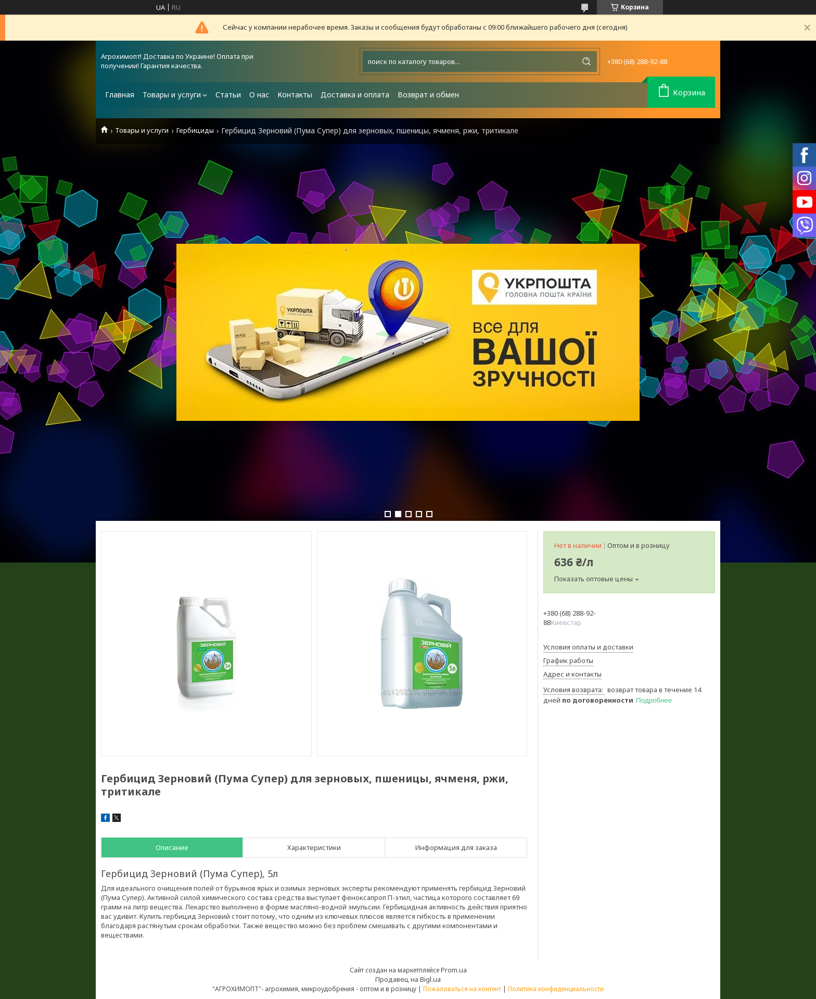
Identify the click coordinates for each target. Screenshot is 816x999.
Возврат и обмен (428, 94)
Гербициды (195, 130)
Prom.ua (454, 970)
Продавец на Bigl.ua (408, 979)
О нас (259, 94)
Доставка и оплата (355, 94)
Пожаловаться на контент (462, 988)
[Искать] (586, 61)
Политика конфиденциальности (556, 988)
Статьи (228, 94)
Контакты (294, 94)
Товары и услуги (172, 94)
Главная (119, 94)
